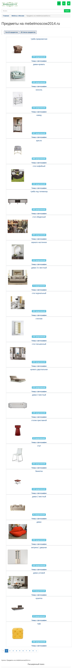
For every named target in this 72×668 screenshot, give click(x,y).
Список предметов (28, 32)
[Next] (36, 651)
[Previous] (3, 651)
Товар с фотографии (39, 61)
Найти (67, 11)
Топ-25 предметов (11, 32)
